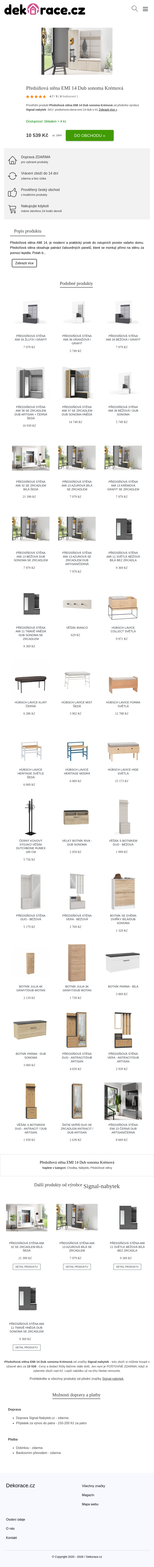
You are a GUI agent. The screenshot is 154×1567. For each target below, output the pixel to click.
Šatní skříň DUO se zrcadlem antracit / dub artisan (77, 1128)
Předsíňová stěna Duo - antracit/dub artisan (77, 1057)
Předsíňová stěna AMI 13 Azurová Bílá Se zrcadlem (77, 485)
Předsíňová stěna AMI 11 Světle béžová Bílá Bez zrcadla (123, 556)
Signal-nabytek (113, 1378)
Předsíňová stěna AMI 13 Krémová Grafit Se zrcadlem (123, 485)
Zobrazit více (24, 263)
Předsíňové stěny (101, 1167)
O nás (10, 1528)
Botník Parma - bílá (123, 986)
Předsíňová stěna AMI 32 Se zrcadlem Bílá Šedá (31, 485)
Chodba (72, 1167)
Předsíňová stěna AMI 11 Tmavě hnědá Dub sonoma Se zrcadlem (26, 1327)
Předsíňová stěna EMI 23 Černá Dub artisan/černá (123, 1128)
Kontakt (11, 1537)
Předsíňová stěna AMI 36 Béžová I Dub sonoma (123, 410)
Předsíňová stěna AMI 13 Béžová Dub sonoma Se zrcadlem (31, 556)
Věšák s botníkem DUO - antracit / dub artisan (31, 1128)
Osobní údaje (15, 1519)
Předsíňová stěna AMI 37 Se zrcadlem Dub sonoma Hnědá (77, 410)
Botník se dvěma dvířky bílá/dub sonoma (123, 919)
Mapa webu (90, 1504)
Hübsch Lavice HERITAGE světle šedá (31, 773)
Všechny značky (93, 1486)
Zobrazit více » (108, 109)
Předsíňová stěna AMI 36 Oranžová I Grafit (77, 339)
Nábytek (84, 1167)
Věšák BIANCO (77, 627)
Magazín (88, 1495)
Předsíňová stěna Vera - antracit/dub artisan (123, 1057)
